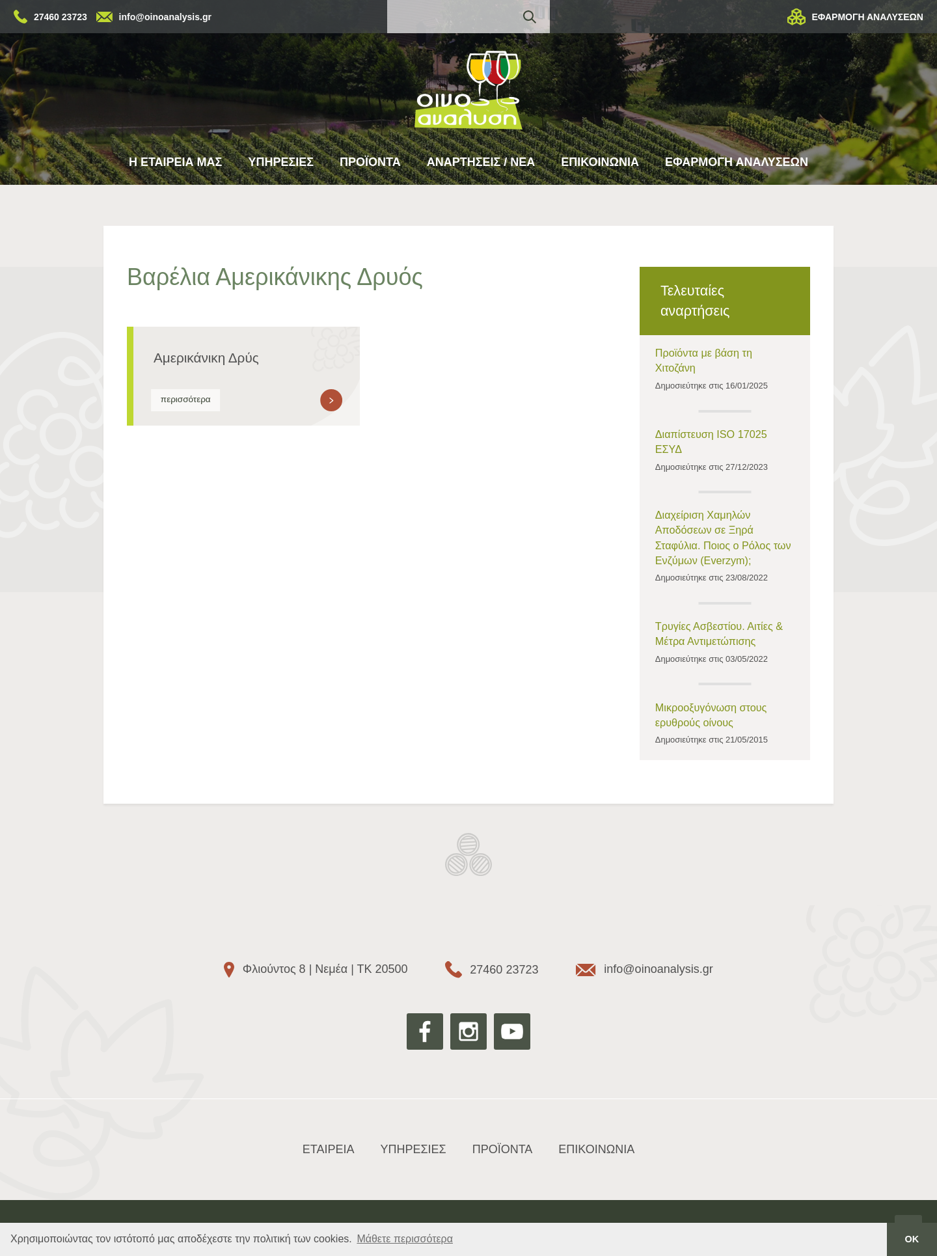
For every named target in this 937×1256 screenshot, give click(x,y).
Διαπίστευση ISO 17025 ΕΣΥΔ (711, 441)
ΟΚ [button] (912, 1239)
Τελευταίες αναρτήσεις (694, 300)
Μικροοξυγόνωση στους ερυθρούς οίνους (711, 715)
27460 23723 (60, 16)
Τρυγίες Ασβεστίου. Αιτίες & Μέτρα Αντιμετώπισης (719, 633)
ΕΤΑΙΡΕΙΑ (329, 1149)
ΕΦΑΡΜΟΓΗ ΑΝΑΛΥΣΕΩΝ (867, 16)
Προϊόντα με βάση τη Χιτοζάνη (703, 360)
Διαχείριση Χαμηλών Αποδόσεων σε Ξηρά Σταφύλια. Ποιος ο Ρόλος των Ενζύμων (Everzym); (723, 537)
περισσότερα (186, 399)
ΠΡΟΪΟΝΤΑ (370, 162)
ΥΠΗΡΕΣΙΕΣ (281, 162)
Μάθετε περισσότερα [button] (405, 1238)
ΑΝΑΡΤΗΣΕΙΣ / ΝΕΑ (481, 162)
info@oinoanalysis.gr (165, 16)
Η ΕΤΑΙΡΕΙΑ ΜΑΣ (175, 162)
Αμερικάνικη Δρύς (206, 357)
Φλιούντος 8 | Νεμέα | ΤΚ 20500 (325, 969)
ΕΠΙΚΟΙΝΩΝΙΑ (600, 162)
